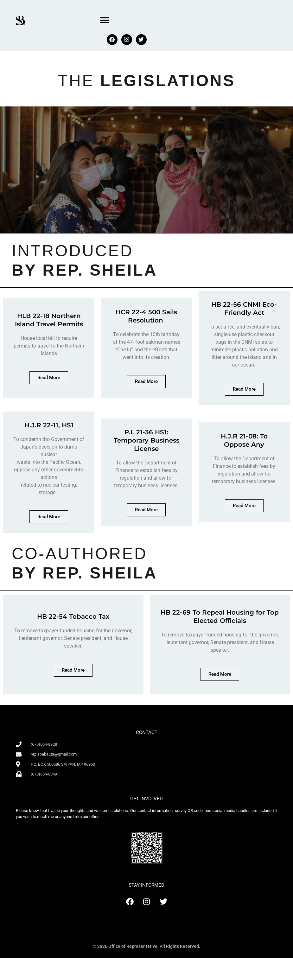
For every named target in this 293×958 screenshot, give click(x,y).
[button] (104, 20)
